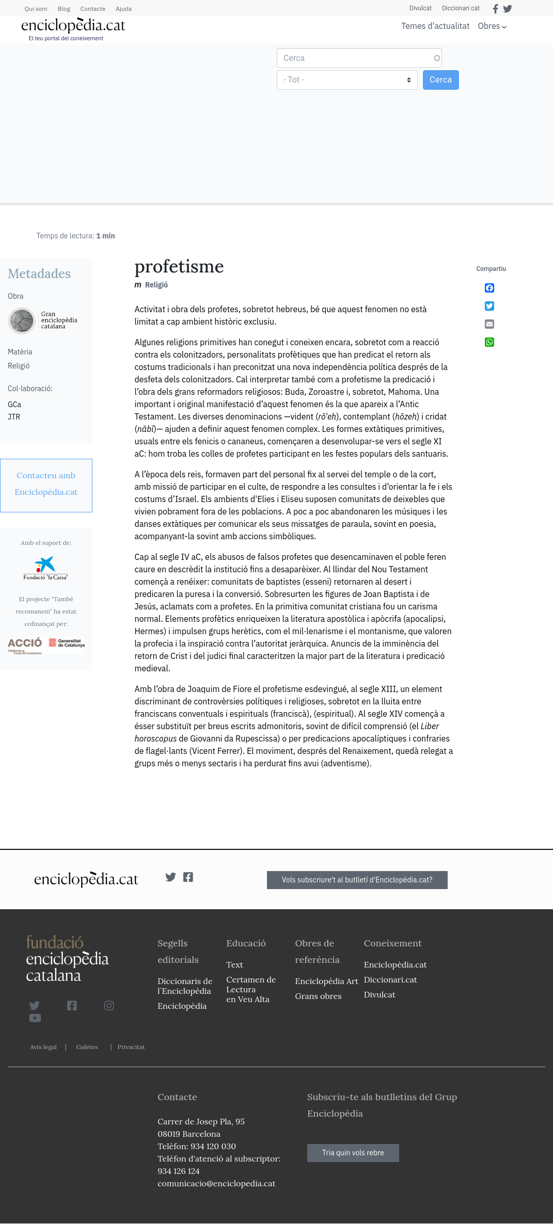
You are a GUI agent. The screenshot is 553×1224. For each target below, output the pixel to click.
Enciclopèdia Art (327, 981)
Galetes (87, 1047)
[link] (46, 483)
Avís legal (43, 1047)
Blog (64, 8)
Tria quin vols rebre (353, 1152)
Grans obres (318, 996)
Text (234, 964)
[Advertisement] (140, 123)
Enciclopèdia (182, 1006)
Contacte (93, 8)
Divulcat (420, 8)
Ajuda (124, 8)
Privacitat (131, 1047)
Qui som (36, 8)
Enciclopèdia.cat (395, 964)
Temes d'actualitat (435, 25)
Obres (489, 25)
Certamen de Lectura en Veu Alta (251, 989)
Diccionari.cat (461, 8)
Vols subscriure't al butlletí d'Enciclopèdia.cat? (357, 879)
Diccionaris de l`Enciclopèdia (184, 986)
